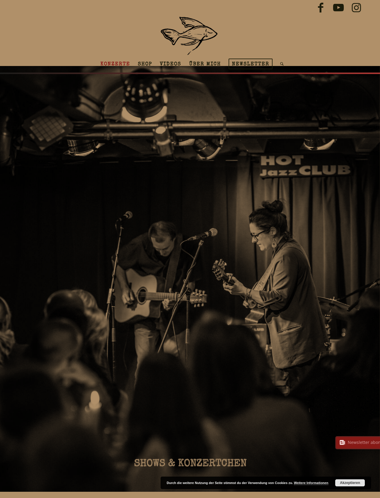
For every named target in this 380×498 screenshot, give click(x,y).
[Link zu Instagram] (356, 7)
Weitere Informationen (311, 483)
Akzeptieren (350, 483)
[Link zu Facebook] (320, 7)
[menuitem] (115, 63)
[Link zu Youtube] (338, 7)
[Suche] (280, 63)
